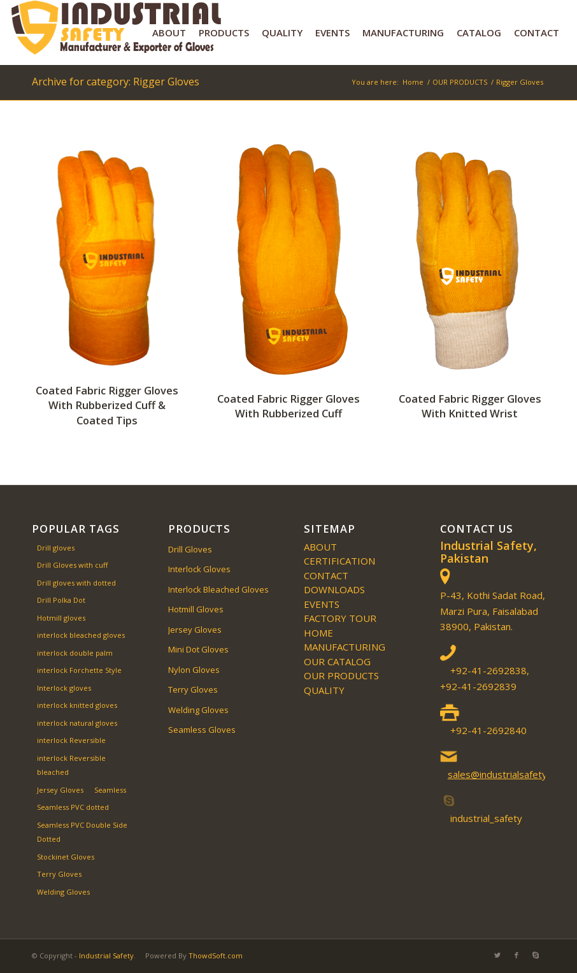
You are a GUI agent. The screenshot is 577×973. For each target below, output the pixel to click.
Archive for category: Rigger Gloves (115, 82)
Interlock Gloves (199, 569)
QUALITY (324, 690)
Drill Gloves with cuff (72, 565)
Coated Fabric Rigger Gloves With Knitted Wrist (470, 406)
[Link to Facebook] (516, 955)
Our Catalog (337, 661)
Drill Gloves (190, 549)
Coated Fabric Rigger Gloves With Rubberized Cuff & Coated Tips (107, 405)
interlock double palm (75, 653)
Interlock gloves (64, 688)
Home (318, 632)
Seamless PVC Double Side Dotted (82, 832)
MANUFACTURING (344, 646)
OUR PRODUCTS (341, 675)
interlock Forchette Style (79, 670)
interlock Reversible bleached (71, 765)
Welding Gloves (63, 892)
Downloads (334, 589)
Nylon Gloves (194, 669)
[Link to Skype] (535, 955)
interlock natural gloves (77, 723)
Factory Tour (340, 618)
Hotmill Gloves (196, 609)
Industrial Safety (106, 955)
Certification (339, 560)
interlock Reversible (71, 740)
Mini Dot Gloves (198, 649)
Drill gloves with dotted (76, 582)
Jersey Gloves (60, 790)
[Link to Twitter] (497, 955)
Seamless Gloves (202, 729)
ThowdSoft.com (216, 955)
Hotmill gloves (61, 618)
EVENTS (321, 604)
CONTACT (326, 575)
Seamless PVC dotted (73, 807)
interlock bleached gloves (81, 635)
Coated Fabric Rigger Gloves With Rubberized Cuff (288, 406)
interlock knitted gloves (77, 705)
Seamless (110, 790)
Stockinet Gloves (65, 856)
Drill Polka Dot (61, 600)
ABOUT (320, 546)
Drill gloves (56, 547)
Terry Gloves (59, 874)
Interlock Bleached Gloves (218, 589)
